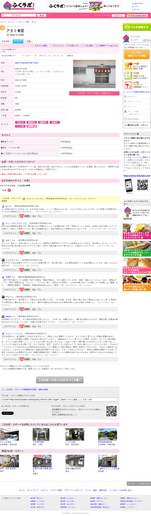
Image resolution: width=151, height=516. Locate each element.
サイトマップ (32, 490)
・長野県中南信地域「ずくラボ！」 (131, 501)
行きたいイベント (135, 101)
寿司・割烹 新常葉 (8, 468)
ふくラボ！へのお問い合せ (120, 490)
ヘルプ (136, 6)
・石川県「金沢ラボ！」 (37, 507)
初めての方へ (139, 3)
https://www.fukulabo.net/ (137, 176)
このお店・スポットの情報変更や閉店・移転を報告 (26, 389)
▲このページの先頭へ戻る (139, 484)
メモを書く (89, 45)
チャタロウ (10, 260)
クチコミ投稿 (56, 490)
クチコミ (18, 41)
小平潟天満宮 (38, 442)
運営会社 (103, 490)
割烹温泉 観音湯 (105, 442)
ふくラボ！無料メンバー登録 (137, 54)
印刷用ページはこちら (108, 45)
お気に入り (74, 45)
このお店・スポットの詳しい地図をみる (94, 93)
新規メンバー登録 (137, 15)
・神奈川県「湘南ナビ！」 (98, 504)
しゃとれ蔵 (70, 442)
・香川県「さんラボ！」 (67, 504)
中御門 (8, 277)
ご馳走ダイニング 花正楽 (108, 468)
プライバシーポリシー (73, 490)
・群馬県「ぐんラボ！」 (37, 504)
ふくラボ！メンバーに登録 (135, 157)
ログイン (118, 15)
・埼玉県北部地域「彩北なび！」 (100, 507)
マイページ (132, 106)
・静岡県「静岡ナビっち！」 (99, 498)
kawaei (8, 316)
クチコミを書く (41, 45)
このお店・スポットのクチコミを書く (59, 380)
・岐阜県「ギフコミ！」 (97, 501)
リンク (88, 490)
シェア (4, 409)
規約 (95, 490)
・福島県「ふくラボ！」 (37, 501)
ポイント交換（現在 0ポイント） (135, 112)
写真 (29, 41)
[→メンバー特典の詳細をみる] (137, 92)
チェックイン (58, 45)
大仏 (7, 297)
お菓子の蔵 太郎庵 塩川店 (43, 469)
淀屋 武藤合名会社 (73, 468)
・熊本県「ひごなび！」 (67, 498)
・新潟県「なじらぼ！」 (67, 501)
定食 (6, 190)
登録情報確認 (133, 119)
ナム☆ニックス (32, 199)
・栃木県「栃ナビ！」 (37, 498)
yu (7, 206)
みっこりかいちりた (14, 223)
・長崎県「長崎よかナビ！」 (129, 498)
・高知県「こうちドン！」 (128, 507)
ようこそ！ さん (102, 15)
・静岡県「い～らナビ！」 (128, 504)
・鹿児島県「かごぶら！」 (68, 507)
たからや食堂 (5, 442)
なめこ (8, 240)
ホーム (136, 9)
